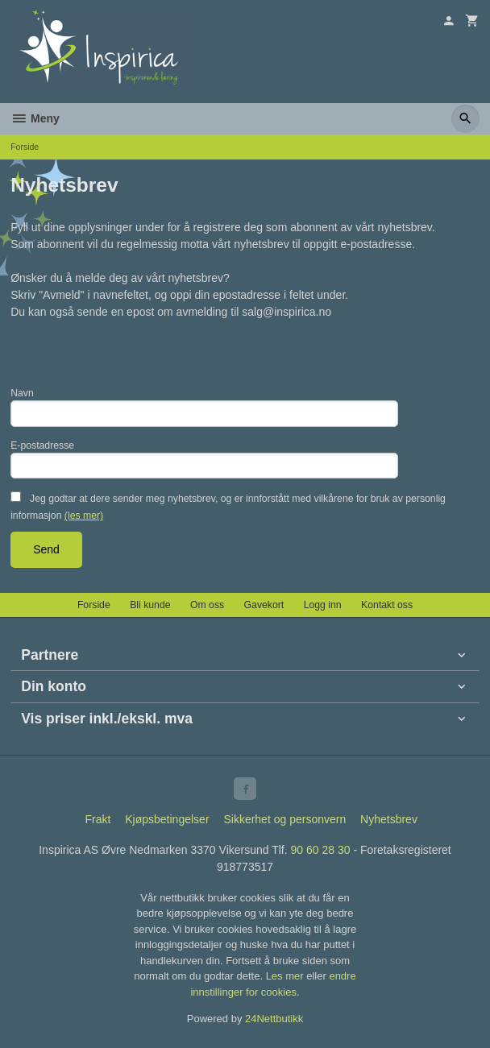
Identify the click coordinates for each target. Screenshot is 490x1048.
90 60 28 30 (321, 849)
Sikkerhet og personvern (284, 819)
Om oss (207, 605)
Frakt (97, 819)
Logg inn (323, 605)
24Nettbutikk (274, 1019)
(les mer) (83, 515)
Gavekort (264, 605)
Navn (22, 393)
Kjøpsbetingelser (167, 819)
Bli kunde (150, 605)
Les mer (286, 976)
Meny (35, 118)
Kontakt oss (387, 605)
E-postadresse (42, 445)
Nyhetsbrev (388, 819)
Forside (24, 146)
